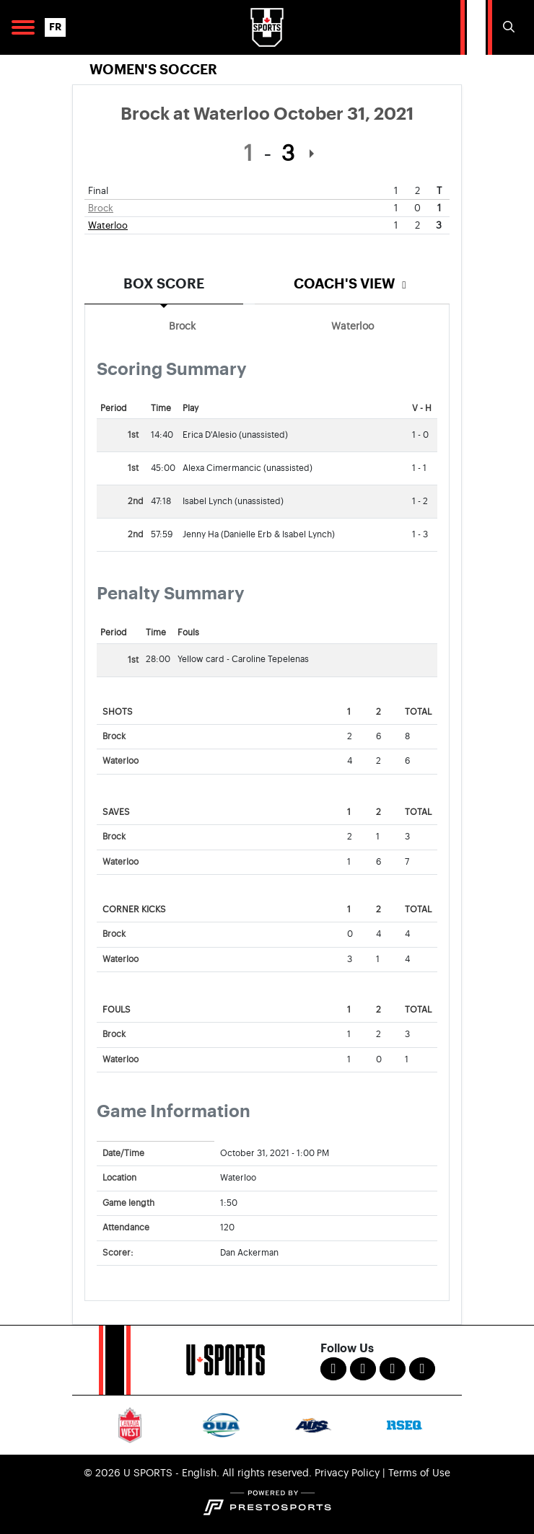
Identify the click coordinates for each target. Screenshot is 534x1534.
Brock (100, 208)
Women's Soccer (153, 69)
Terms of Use (419, 1473)
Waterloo (108, 225)
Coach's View (352, 284)
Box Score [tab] (163, 284)
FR (55, 27)
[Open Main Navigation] (23, 27)
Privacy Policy (347, 1473)
